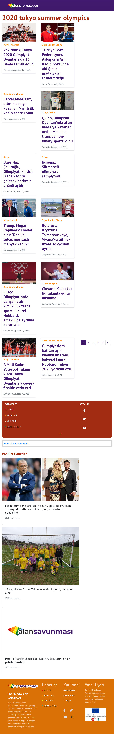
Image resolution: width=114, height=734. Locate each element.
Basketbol (12, 415)
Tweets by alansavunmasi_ (16, 443)
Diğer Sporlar (14, 427)
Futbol (10, 409)
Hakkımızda (69, 690)
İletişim (67, 700)
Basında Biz (69, 695)
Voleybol (11, 421)
